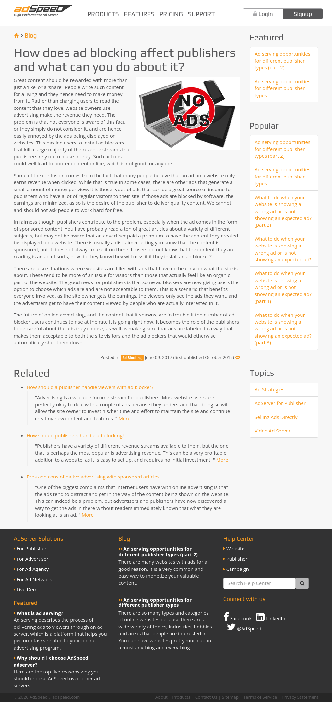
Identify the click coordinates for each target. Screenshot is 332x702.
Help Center (238, 538)
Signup (303, 13)
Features (139, 13)
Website (235, 548)
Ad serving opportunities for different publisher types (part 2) (283, 61)
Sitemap (230, 697)
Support (201, 13)
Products (103, 13)
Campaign (237, 569)
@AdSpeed (244, 627)
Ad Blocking (132, 357)
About (161, 697)
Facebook (237, 617)
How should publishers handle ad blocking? (75, 435)
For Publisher (32, 548)
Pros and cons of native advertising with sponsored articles (93, 476)
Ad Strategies (270, 389)
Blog (31, 35)
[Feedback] (237, 357)
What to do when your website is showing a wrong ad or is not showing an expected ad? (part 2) (283, 211)
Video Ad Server (273, 430)
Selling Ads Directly (276, 417)
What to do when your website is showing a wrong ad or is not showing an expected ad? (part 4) (283, 287)
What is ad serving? (40, 613)
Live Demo (29, 589)
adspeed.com (66, 697)
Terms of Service (260, 697)
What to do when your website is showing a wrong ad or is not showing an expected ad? (283, 249)
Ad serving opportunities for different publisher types (283, 88)
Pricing (171, 13)
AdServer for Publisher (280, 403)
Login (265, 13)
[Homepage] (16, 35)
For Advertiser (32, 559)
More (125, 418)
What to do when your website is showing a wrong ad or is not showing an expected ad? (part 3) (283, 329)
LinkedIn (270, 617)
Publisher (237, 559)
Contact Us (206, 697)
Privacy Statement (300, 697)
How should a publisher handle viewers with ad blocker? (90, 387)
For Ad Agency (33, 569)
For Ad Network (34, 579)
